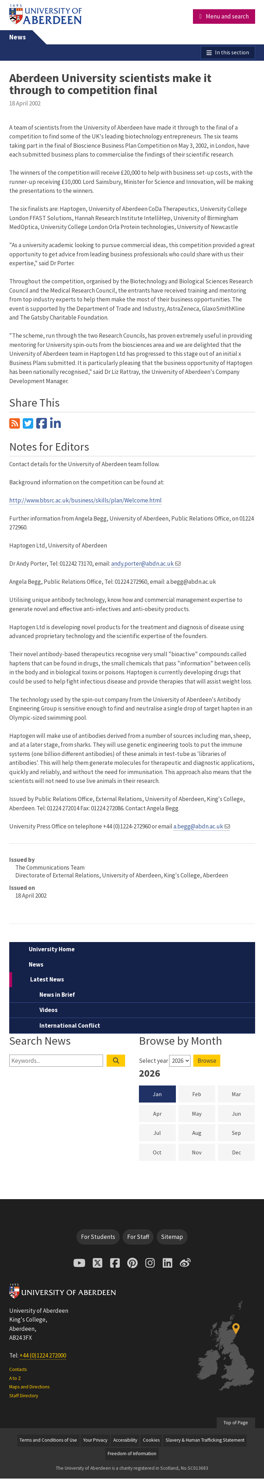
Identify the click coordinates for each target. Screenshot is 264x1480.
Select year (153, 1062)
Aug (203, 1134)
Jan (157, 1095)
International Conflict (69, 1027)
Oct (164, 1153)
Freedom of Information (132, 1455)
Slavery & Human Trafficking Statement (205, 1442)
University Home (52, 951)
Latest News (47, 981)
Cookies (151, 1442)
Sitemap (172, 1238)
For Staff (138, 1238)
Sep (243, 1134)
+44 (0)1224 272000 (43, 1357)
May (203, 1115)
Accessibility (125, 1442)
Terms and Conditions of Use (48, 1442)
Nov (203, 1153)
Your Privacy (95, 1442)
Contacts (18, 1371)
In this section (231, 53)
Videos (48, 1012)
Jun (243, 1115)
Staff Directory (23, 1397)
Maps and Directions (29, 1388)
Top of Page (235, 1424)
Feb (203, 1095)
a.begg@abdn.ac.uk (198, 828)
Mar (243, 1095)
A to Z (15, 1380)
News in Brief (57, 996)
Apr (164, 1115)
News (17, 37)
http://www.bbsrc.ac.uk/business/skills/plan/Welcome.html (85, 502)
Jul (164, 1134)
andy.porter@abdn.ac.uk (142, 565)
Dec (243, 1153)
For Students (98, 1238)
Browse (207, 1062)
